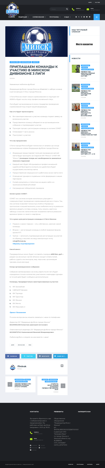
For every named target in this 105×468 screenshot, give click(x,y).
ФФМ (30, 344)
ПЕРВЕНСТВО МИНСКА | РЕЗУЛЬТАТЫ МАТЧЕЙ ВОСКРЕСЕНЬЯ (86, 113)
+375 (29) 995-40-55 (80, 10)
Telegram (42, 447)
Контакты (89, 464)
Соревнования (38, 17)
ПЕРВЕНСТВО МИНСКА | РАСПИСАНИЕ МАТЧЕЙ (86, 93)
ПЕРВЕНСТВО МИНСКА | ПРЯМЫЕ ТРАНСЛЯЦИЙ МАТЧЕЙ (88, 74)
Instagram (33, 447)
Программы (54, 17)
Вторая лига (21, 344)
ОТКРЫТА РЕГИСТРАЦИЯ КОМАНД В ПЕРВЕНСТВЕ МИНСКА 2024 (50, 386)
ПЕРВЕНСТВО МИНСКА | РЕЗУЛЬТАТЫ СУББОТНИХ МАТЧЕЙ (89, 133)
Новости (70, 464)
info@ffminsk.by (95, 10)
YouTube (97, 2)
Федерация (22, 17)
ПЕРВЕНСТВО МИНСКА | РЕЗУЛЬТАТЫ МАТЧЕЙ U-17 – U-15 (88, 152)
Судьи (66, 17)
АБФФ (90, 2)
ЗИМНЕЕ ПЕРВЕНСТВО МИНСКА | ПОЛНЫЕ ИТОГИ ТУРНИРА (23, 385)
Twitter (42, 445)
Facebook (33, 445)
